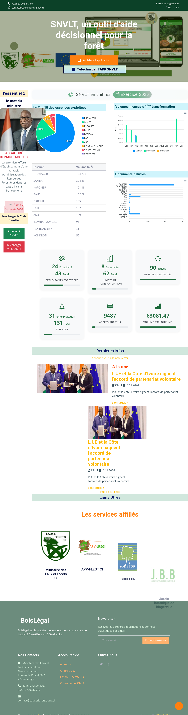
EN (177, 7)
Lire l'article (120, 402)
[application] (69, 133)
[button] (88, 118)
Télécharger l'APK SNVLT (95, 69)
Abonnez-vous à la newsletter (110, 358)
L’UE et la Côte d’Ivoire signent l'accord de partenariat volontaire (146, 376)
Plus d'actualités (110, 492)
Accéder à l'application (94, 60)
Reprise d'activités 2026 (13, 206)
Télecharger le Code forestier (14, 218)
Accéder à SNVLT (14, 233)
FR (169, 7)
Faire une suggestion (167, 3)
